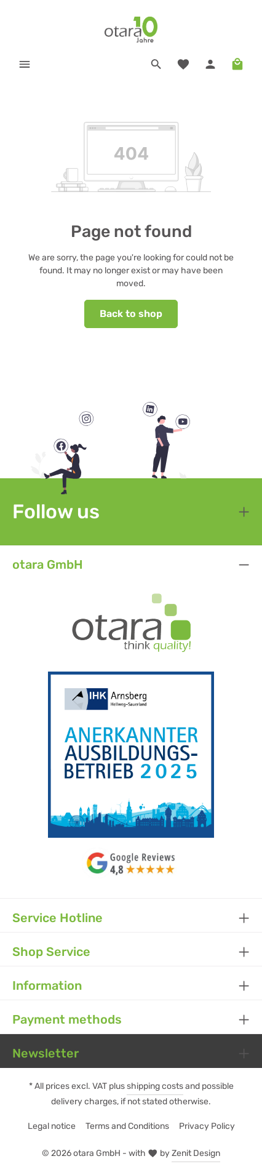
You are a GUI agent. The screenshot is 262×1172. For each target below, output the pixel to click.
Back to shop (131, 313)
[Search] (156, 64)
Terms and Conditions (127, 1126)
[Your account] (210, 64)
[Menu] (24, 64)
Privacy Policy (207, 1126)
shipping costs (155, 1086)
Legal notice (52, 1126)
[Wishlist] (183, 64)
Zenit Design (196, 1153)
